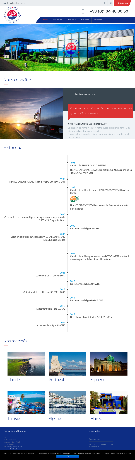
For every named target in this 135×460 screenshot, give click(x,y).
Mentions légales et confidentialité (101, 445)
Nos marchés (98, 20)
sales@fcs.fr (19, 3)
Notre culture (72, 20)
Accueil (45, 20)
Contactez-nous (123, 3)
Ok (68, 456)
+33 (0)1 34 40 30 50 (109, 11)
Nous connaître (57, 20)
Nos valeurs (85, 20)
